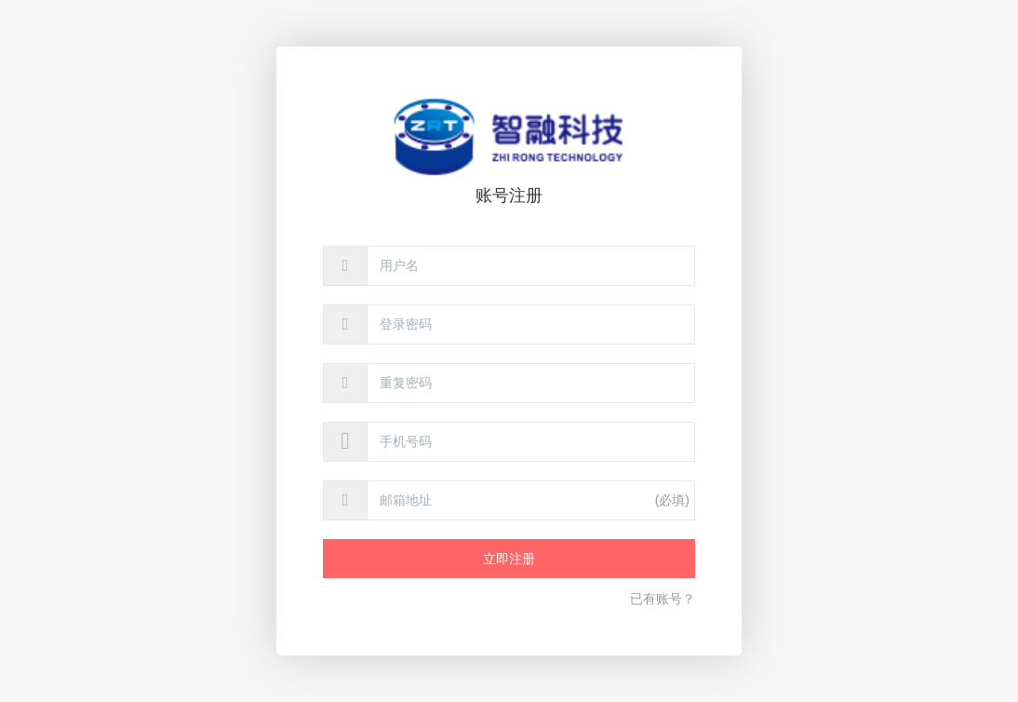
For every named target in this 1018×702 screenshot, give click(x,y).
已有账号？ (662, 598)
